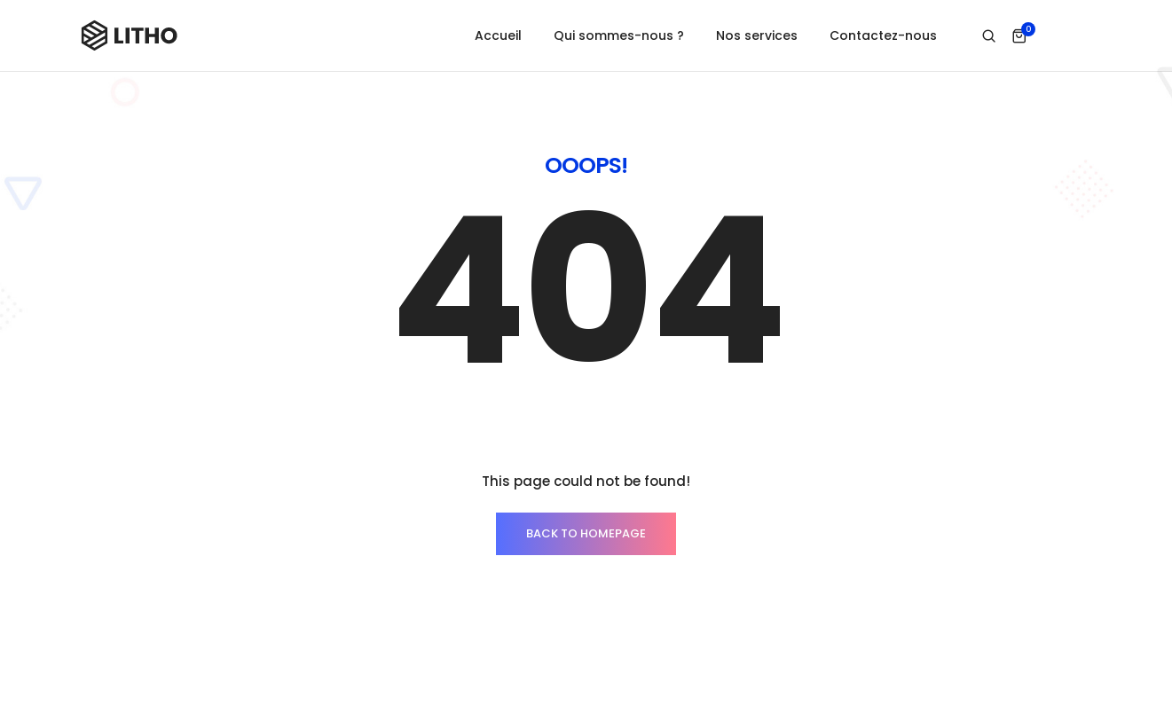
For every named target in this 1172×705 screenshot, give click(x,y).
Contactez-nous (883, 35)
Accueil (498, 35)
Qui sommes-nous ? (619, 35)
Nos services (757, 35)
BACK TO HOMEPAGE (586, 500)
